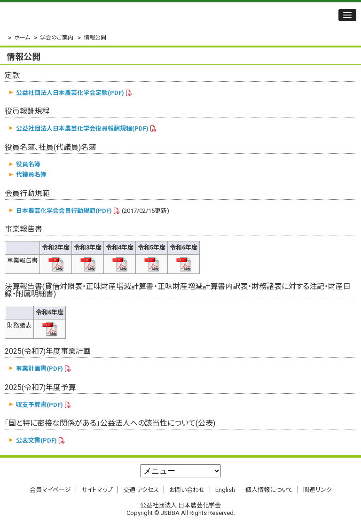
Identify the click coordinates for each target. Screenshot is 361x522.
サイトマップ (97, 489)
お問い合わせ (187, 489)
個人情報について (269, 489)
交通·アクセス (141, 489)
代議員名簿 (31, 174)
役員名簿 (28, 164)
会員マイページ (50, 489)
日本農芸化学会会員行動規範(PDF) (64, 210)
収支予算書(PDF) (39, 404)
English (225, 489)
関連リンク (317, 489)
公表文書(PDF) (36, 440)
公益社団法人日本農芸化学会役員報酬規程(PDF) (82, 128)
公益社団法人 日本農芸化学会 (63, 15)
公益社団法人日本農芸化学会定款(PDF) (70, 92)
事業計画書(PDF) (39, 368)
